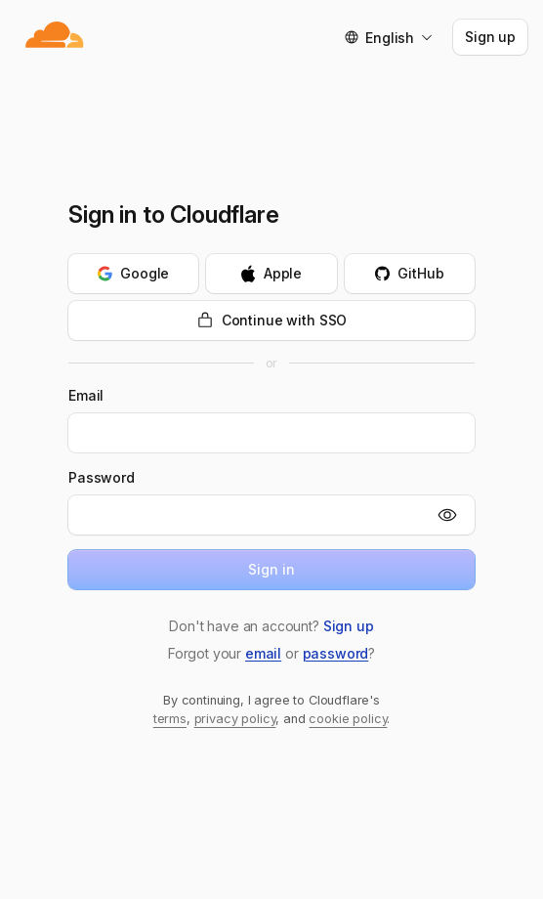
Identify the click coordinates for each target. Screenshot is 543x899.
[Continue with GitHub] (410, 273)
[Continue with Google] (133, 273)
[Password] (247, 515)
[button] (348, 626)
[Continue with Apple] (271, 273)
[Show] (447, 515)
